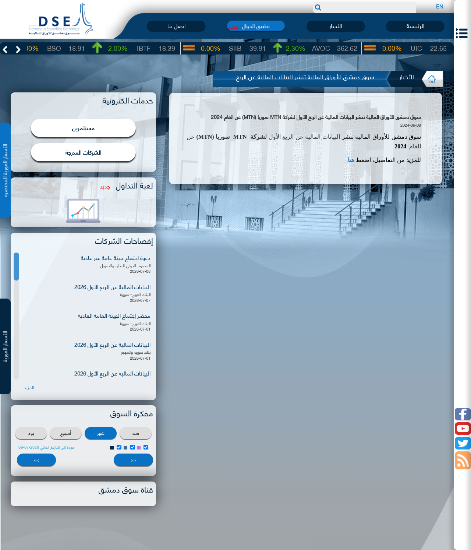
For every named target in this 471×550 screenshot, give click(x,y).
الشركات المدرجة (83, 152)
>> (36, 459)
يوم (31, 433)
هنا (351, 160)
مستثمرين (83, 128)
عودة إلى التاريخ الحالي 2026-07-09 (46, 447)
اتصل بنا (176, 26)
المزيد (29, 387)
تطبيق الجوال (256, 26)
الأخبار (335, 26)
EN (439, 6)
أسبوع (65, 433)
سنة (135, 433)
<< (133, 459)
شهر (101, 433)
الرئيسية (415, 26)
